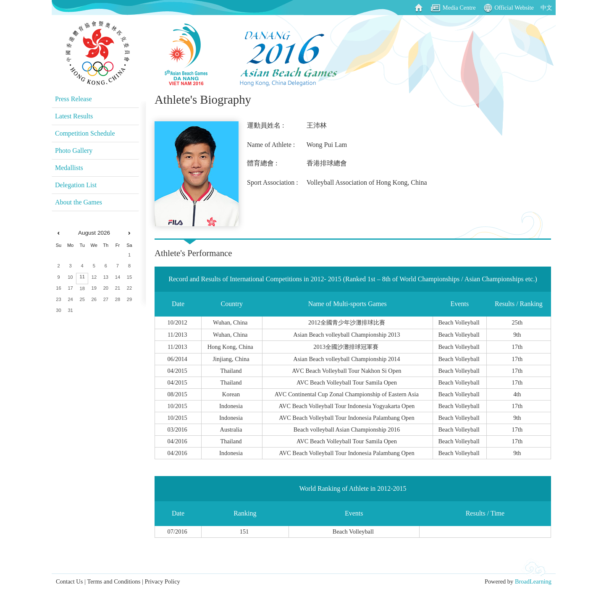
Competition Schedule (85, 133)
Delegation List (76, 184)
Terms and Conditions (113, 581)
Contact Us (69, 581)
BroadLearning (533, 581)
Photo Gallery (73, 150)
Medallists (69, 167)
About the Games (78, 202)
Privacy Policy (162, 581)
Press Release (73, 98)
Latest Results (74, 116)
